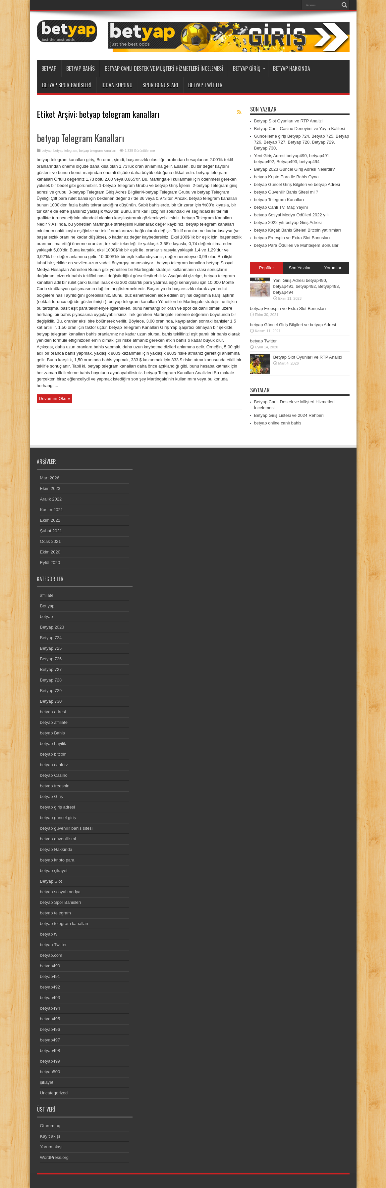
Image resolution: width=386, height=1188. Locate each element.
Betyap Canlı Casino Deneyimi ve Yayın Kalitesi (299, 128)
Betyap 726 (51, 658)
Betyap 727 (51, 669)
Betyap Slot (51, 881)
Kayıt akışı (50, 1136)
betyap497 (50, 1039)
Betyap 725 (51, 648)
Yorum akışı (51, 1146)
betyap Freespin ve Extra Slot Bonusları (292, 237)
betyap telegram (65, 151)
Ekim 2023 (50, 488)
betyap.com (51, 955)
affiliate (47, 595)
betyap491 (50, 976)
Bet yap (47, 605)
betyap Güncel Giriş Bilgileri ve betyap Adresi (297, 184)
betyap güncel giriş (58, 817)
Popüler (266, 267)
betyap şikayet (54, 870)
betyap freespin (55, 785)
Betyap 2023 (52, 627)
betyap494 (50, 1008)
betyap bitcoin (53, 754)
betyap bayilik (53, 743)
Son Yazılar (299, 267)
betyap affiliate (54, 722)
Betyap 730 (51, 701)
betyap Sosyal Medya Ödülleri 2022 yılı (291, 214)
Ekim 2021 (50, 520)
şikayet (46, 1082)
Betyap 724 (51, 637)
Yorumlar (333, 267)
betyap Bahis (80, 68)
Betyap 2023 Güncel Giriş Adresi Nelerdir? (294, 169)
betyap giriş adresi (57, 807)
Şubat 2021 (51, 530)
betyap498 (50, 1050)
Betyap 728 (51, 680)
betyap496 (50, 1029)
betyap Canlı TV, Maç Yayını (281, 207)
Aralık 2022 (51, 499)
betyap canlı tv (54, 764)
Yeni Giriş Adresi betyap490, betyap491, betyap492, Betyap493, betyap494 (306, 286)
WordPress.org (54, 1157)
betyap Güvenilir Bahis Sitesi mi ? (286, 192)
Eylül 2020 (50, 562)
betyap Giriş (249, 68)
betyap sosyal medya (60, 891)
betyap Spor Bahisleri (66, 85)
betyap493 (50, 997)
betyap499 (50, 1061)
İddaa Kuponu (117, 85)
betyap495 (50, 1018)
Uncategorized (54, 1092)
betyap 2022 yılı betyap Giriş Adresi (288, 222)
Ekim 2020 (50, 552)
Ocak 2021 (50, 541)
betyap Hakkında (291, 68)
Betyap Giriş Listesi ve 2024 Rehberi (289, 415)
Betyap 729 (51, 690)
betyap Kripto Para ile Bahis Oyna (286, 176)
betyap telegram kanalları (97, 151)
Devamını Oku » (54, 398)
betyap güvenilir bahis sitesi (66, 828)
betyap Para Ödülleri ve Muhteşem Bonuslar (296, 245)
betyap (48, 68)
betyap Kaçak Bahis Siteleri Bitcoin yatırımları (297, 230)
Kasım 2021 (51, 509)
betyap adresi (53, 711)
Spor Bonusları (160, 85)
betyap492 (50, 987)
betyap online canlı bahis (278, 422)
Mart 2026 (50, 477)
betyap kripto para (57, 860)
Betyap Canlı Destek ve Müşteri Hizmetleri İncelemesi (164, 68)
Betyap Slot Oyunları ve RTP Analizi (288, 120)
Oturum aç (50, 1125)
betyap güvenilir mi (58, 838)
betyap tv (49, 934)
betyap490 (50, 965)
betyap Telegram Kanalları (80, 138)
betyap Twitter (205, 85)
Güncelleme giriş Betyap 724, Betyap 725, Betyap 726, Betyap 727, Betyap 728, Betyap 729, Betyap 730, (301, 142)
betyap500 (50, 1071)
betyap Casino (54, 775)
